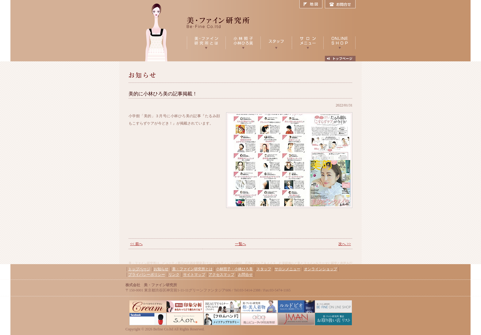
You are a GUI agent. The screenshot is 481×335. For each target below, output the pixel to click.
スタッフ (263, 269)
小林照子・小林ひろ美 (234, 269)
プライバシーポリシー (146, 274)
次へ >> (344, 244)
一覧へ (240, 244)
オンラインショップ (320, 269)
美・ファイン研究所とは (192, 269)
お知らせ (161, 269)
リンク (173, 274)
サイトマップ (194, 274)
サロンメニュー (287, 269)
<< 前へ (136, 244)
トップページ (139, 269)
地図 (312, 4)
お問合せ (340, 4)
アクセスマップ (221, 274)
